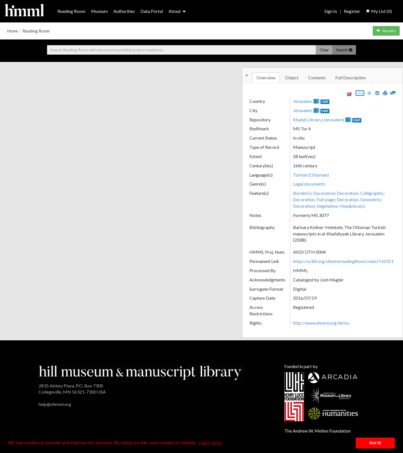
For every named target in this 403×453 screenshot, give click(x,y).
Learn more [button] (210, 442)
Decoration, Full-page (314, 199)
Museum (99, 11)
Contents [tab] (317, 77)
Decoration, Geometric (359, 199)
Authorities (124, 11)
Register (352, 11)
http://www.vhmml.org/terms (321, 322)
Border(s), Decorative (314, 193)
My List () (379, 11)
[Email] (377, 92)
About (177, 11)
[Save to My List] (369, 93)
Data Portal (151, 11)
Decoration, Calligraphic (360, 193)
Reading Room (71, 11)
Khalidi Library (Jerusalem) (318, 119)
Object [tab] (292, 77)
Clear (324, 49)
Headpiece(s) (352, 206)
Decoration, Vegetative (315, 206)
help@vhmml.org (55, 404)
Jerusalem (302, 101)
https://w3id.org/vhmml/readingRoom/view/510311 (343, 261)
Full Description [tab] (350, 77)
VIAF (325, 102)
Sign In (330, 11)
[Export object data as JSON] (359, 94)
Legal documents (309, 183)
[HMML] (140, 372)
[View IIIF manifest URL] (349, 94)
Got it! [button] (375, 443)
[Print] (385, 92)
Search (344, 49)
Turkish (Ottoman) (311, 174)
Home (12, 30)
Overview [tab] (266, 77)
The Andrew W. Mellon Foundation (317, 430)
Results (386, 30)
